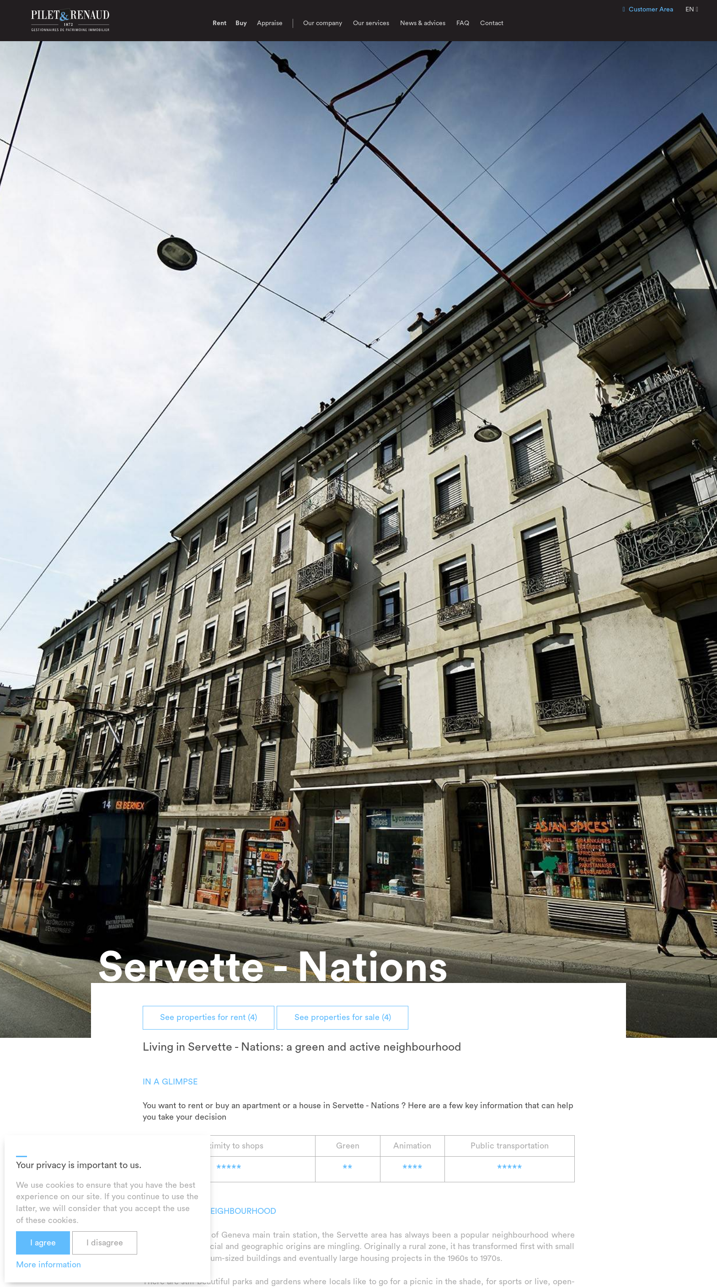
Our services (371, 23)
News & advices (422, 23)
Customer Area (648, 9)
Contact (491, 23)
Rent (219, 23)
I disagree (104, 1243)
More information (48, 1264)
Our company (322, 23)
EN (691, 9)
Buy (241, 23)
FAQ (462, 23)
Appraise (270, 23)
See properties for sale (346, 1017)
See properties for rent (209, 1017)
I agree (43, 1243)
